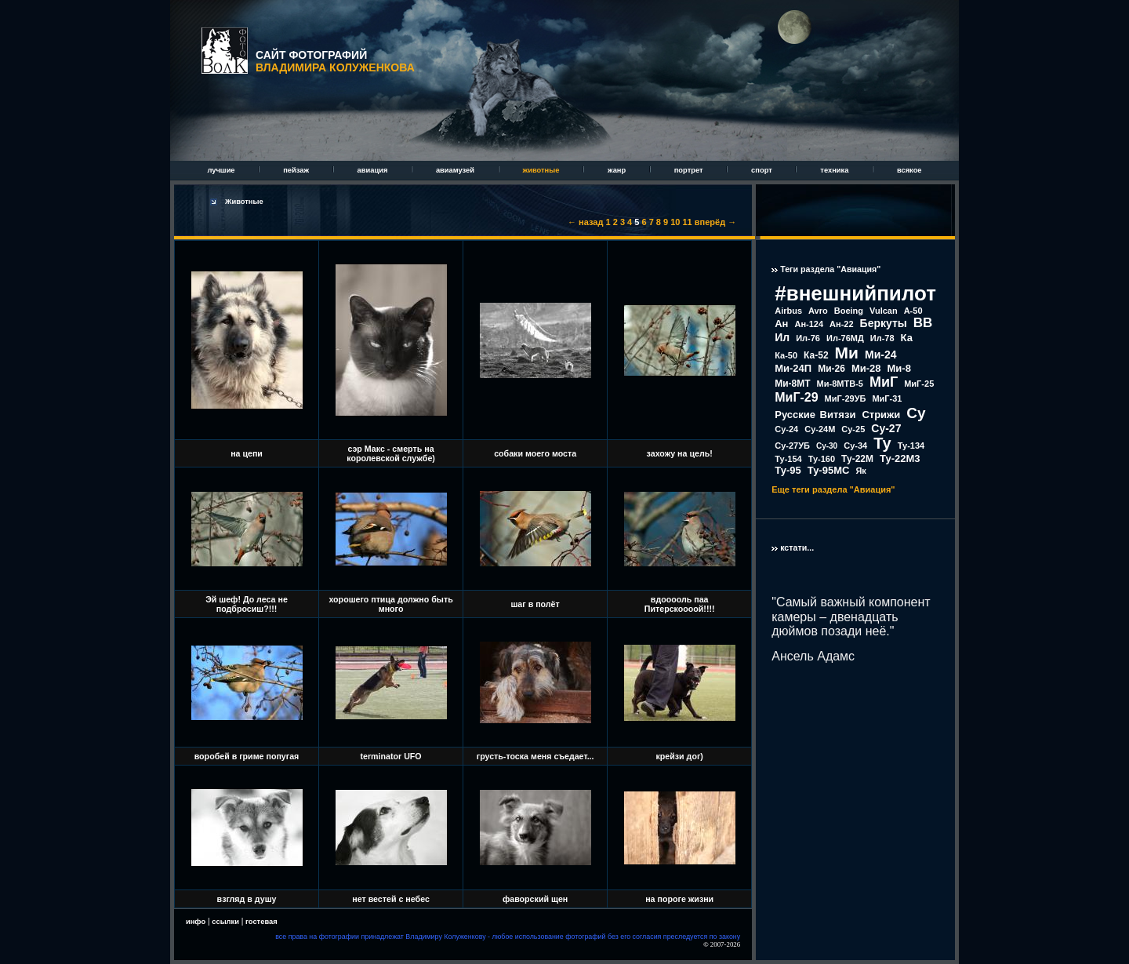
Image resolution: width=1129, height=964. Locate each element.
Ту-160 (821, 459)
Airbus (788, 310)
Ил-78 (882, 338)
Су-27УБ (792, 445)
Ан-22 (842, 324)
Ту (882, 443)
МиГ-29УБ (845, 398)
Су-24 (786, 429)
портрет (689, 170)
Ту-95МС (829, 470)
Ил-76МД (845, 338)
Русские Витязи (815, 414)
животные (542, 170)
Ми (847, 353)
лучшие (222, 170)
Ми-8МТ (792, 383)
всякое (909, 170)
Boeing (848, 310)
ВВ (923, 322)
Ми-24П (793, 368)
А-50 (913, 310)
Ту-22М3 (900, 458)
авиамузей (456, 170)
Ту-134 (911, 445)
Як (860, 470)
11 (687, 222)
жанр (618, 170)
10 (675, 222)
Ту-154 (788, 459)
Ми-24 (881, 354)
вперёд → (715, 222)
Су (915, 413)
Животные (244, 202)
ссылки (225, 922)
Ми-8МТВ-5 (840, 383)
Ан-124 (808, 324)
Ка (907, 338)
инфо (195, 922)
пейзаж (296, 170)
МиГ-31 (887, 398)
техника (835, 170)
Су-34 (855, 445)
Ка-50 (786, 355)
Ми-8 (899, 368)
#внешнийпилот (855, 293)
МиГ (883, 382)
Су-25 (853, 429)
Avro (818, 310)
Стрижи (881, 414)
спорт (762, 170)
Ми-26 (831, 368)
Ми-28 (866, 368)
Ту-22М (857, 458)
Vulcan (883, 310)
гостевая (261, 922)
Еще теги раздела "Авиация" (833, 489)
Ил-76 (808, 338)
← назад (585, 222)
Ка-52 (816, 355)
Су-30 (826, 446)
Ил (782, 337)
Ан (781, 323)
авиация (374, 170)
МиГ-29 (796, 397)
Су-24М (819, 429)
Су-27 (886, 428)
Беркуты (883, 323)
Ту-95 (787, 470)
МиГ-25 (919, 383)
